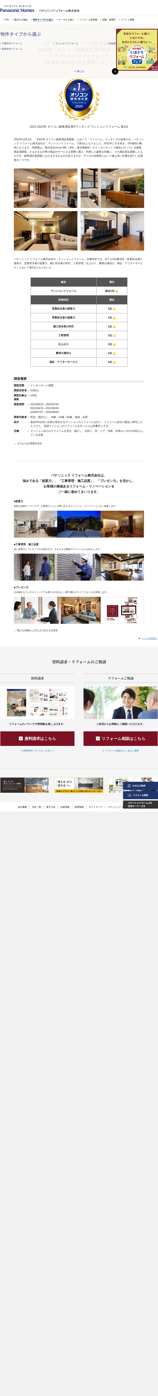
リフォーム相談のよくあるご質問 (122, 750)
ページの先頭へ (150, 638)
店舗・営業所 (109, 19)
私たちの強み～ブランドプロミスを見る (37, 630)
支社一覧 (36, 807)
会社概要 (22, 807)
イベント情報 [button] (127, 19)
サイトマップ (95, 807)
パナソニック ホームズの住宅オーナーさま (140, 804)
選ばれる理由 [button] (21, 19)
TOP (7, 19)
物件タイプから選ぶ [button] (43, 19)
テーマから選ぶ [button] (66, 19)
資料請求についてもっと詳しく (38, 750)
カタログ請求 (136, 785)
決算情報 (64, 807)
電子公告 (50, 807)
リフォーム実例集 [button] (88, 19)
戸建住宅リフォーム (12, 43)
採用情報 (79, 807)
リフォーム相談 (138, 795)
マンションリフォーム (66, 43)
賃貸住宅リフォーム (12, 49)
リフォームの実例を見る (29, 443)
